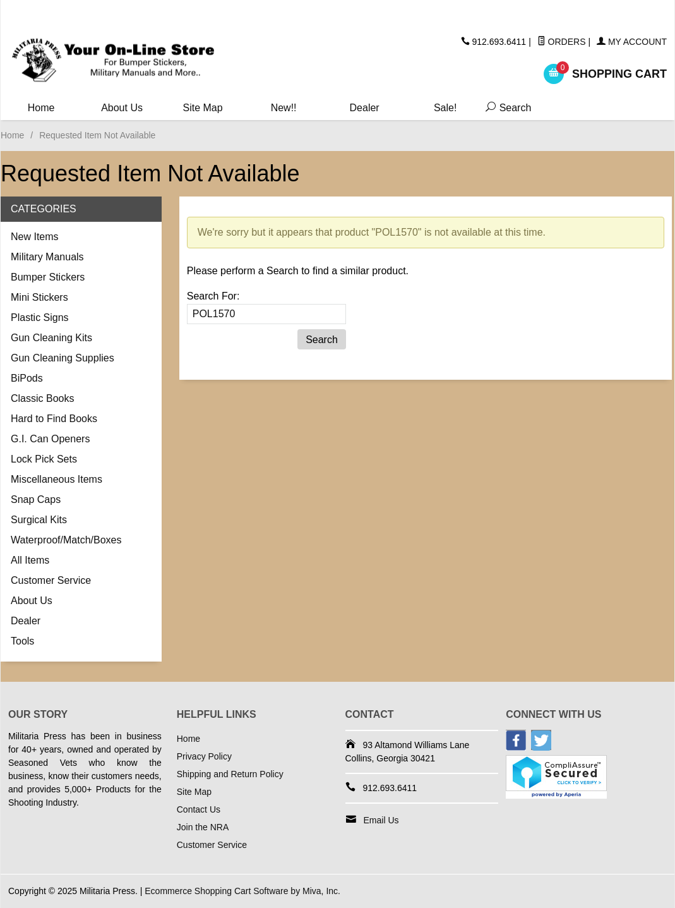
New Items (35, 236)
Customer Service (51, 580)
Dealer (364, 107)
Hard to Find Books (54, 418)
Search (504, 107)
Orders (561, 42)
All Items (30, 560)
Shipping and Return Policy (230, 774)
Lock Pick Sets (44, 459)
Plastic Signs (40, 317)
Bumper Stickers (48, 277)
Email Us (381, 820)
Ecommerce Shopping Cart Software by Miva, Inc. (242, 891)
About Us (122, 107)
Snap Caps (36, 499)
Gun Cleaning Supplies (62, 358)
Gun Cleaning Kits (51, 337)
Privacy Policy (204, 756)
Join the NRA (203, 827)
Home (41, 107)
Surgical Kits (39, 519)
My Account (632, 42)
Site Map (203, 107)
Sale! (445, 107)
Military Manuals (47, 256)
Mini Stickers (39, 297)
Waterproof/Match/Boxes (66, 540)
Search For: (213, 296)
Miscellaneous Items (56, 479)
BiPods (27, 378)
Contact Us (198, 809)
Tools (22, 641)
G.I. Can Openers (50, 438)
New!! (284, 107)
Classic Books (42, 398)
